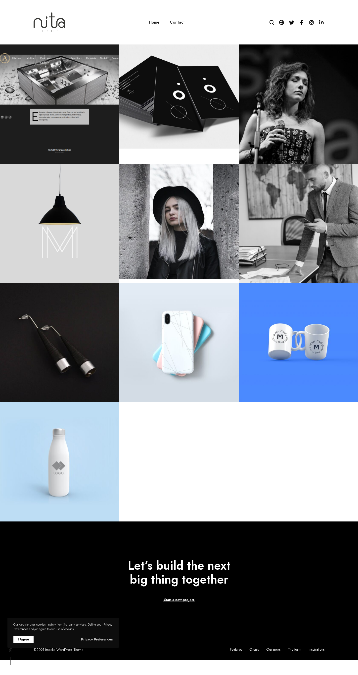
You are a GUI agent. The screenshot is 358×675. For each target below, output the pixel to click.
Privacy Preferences (97, 639)
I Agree (23, 639)
